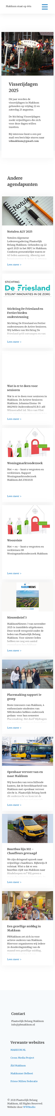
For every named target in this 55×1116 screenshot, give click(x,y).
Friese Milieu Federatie (24, 1081)
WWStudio (29, 1107)
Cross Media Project (22, 1057)
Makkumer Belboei (22, 1073)
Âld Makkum (18, 1065)
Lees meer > (14, 264)
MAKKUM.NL (18, 1049)
